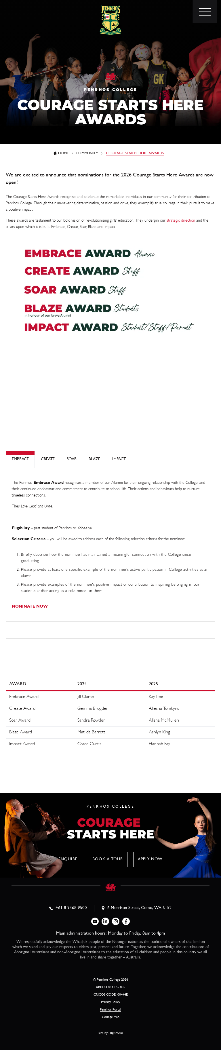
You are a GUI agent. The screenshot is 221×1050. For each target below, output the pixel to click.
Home (63, 153)
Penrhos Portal (110, 1010)
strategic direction (181, 221)
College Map (110, 1017)
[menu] (205, 12)
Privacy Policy (110, 1002)
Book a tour (107, 859)
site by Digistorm (110, 1033)
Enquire (67, 859)
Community (87, 153)
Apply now (150, 859)
